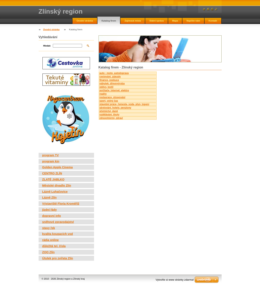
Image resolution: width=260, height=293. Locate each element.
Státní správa (156, 21)
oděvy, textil (106, 87)
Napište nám (193, 21)
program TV (50, 155)
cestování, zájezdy (110, 76)
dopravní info (51, 215)
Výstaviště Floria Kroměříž (60, 203)
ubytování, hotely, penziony (115, 107)
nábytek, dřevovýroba (112, 83)
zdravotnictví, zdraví (111, 118)
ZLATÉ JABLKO (53, 179)
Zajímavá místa (133, 21)
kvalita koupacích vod (57, 233)
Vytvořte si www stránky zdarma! (175, 279)
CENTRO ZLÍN (52, 173)
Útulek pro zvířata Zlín (57, 258)
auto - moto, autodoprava (114, 73)
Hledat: (47, 45)
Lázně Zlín (49, 197)
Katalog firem (109, 21)
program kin (50, 161)
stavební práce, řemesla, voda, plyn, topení (124, 104)
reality (103, 93)
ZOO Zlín (48, 252)
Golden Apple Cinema (57, 167)
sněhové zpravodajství (58, 222)
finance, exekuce (109, 80)
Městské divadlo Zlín (56, 185)
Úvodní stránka (85, 21)
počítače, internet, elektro (114, 90)
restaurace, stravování (112, 97)
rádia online (50, 240)
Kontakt (213, 21)
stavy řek (48, 228)
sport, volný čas (109, 100)
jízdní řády (49, 209)
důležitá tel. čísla (54, 246)
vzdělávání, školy (109, 114)
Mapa (175, 21)
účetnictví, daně (109, 111)
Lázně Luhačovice (55, 191)
